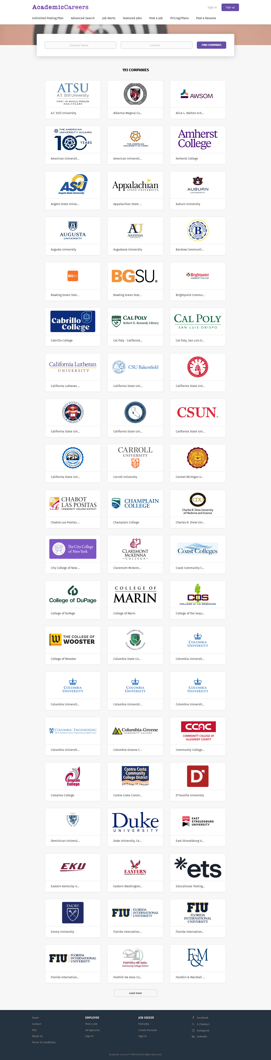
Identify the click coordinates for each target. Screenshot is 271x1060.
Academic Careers (118, 1054)
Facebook (202, 1017)
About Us (37, 1036)
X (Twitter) (203, 1024)
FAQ (34, 1030)
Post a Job (91, 1024)
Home (35, 1017)
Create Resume (147, 1030)
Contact (36, 1024)
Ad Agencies (92, 1030)
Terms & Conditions (44, 1042)
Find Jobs (143, 1024)
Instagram (203, 1030)
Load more (135, 993)
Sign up (230, 7)
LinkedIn (202, 1036)
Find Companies (211, 45)
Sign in (212, 7)
